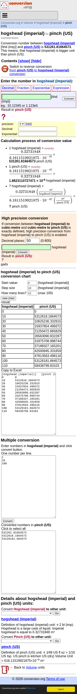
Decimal (8, 88)
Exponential (41, 88)
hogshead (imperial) (49, 22)
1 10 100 (28, 486)
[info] (28, 123)
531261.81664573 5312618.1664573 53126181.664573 (28, 562)
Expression (61, 88)
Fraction (23, 88)
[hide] (36, 61)
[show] (24, 61)
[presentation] (30, 154)
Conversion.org (10, 22)
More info (31, 689)
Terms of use (55, 679)
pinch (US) (32, 47)
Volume (28, 22)
